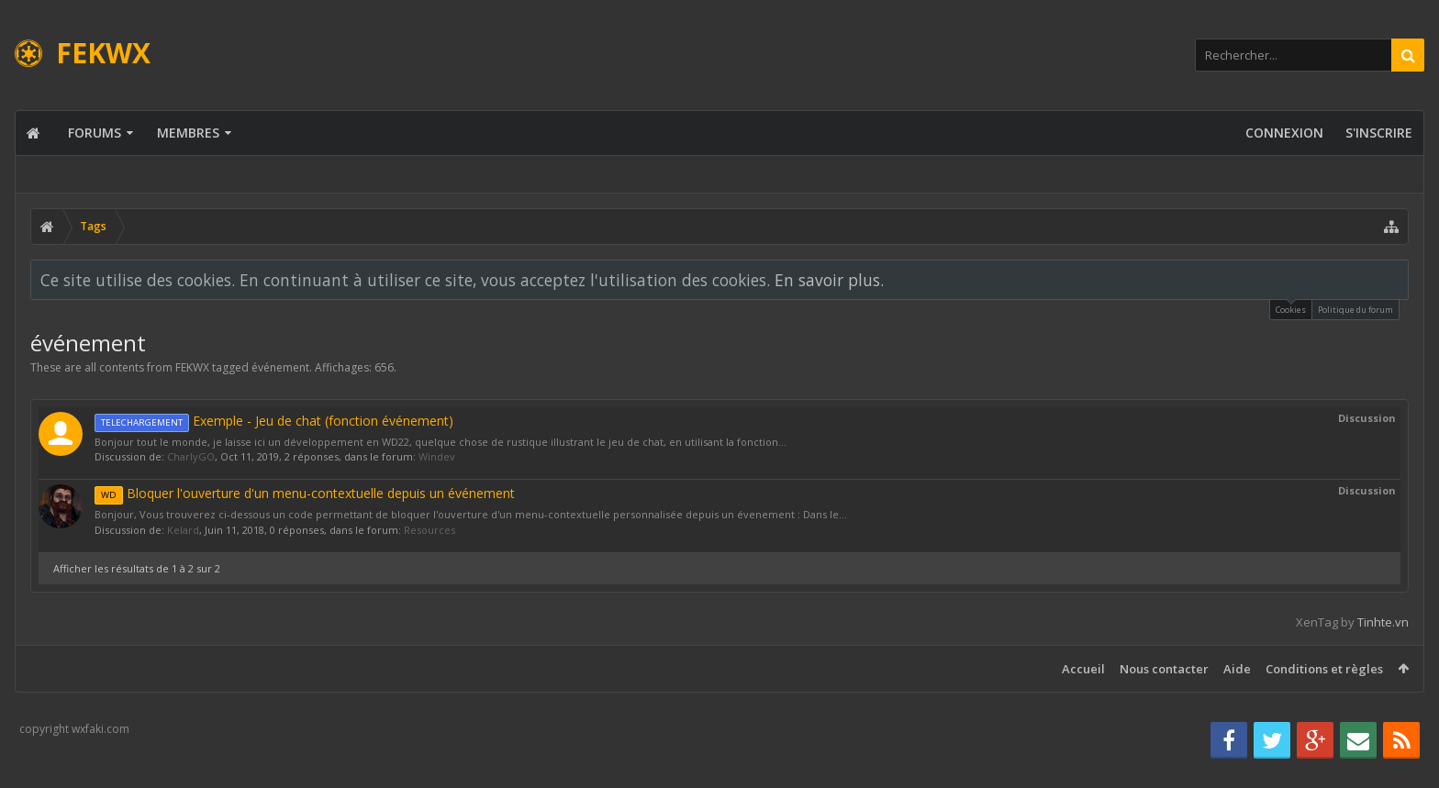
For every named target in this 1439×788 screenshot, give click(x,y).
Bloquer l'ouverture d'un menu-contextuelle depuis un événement (305, 493)
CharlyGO (191, 456)
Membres (188, 132)
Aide (1237, 668)
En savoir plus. (829, 280)
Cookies (1291, 308)
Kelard (183, 530)
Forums (94, 132)
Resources (429, 530)
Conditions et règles (1324, 668)
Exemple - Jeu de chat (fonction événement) (274, 420)
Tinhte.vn (1383, 622)
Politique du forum (1355, 310)
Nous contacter (1164, 668)
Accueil (1083, 668)
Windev (436, 456)
